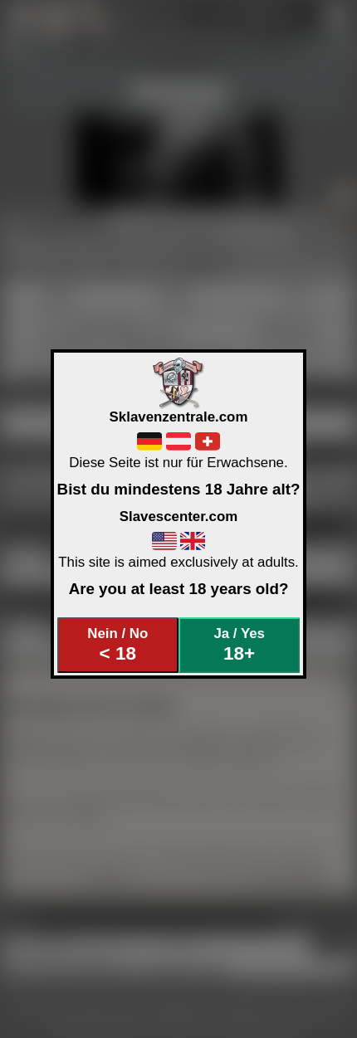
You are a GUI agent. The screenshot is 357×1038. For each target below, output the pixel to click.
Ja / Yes (238, 645)
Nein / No (117, 645)
